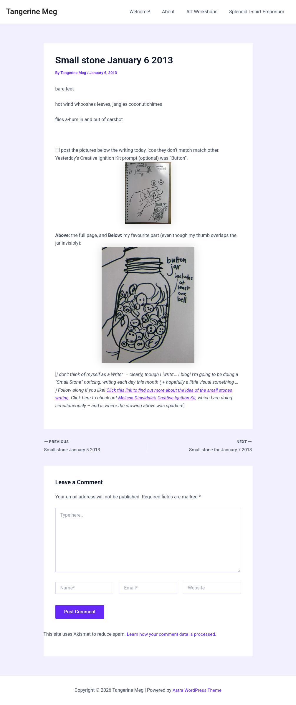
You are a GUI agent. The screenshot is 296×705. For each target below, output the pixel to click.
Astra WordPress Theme (197, 690)
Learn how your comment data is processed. (173, 634)
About (174, 11)
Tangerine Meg (31, 11)
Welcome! (148, 11)
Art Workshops (205, 11)
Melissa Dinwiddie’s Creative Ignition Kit (159, 398)
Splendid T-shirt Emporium (257, 11)
